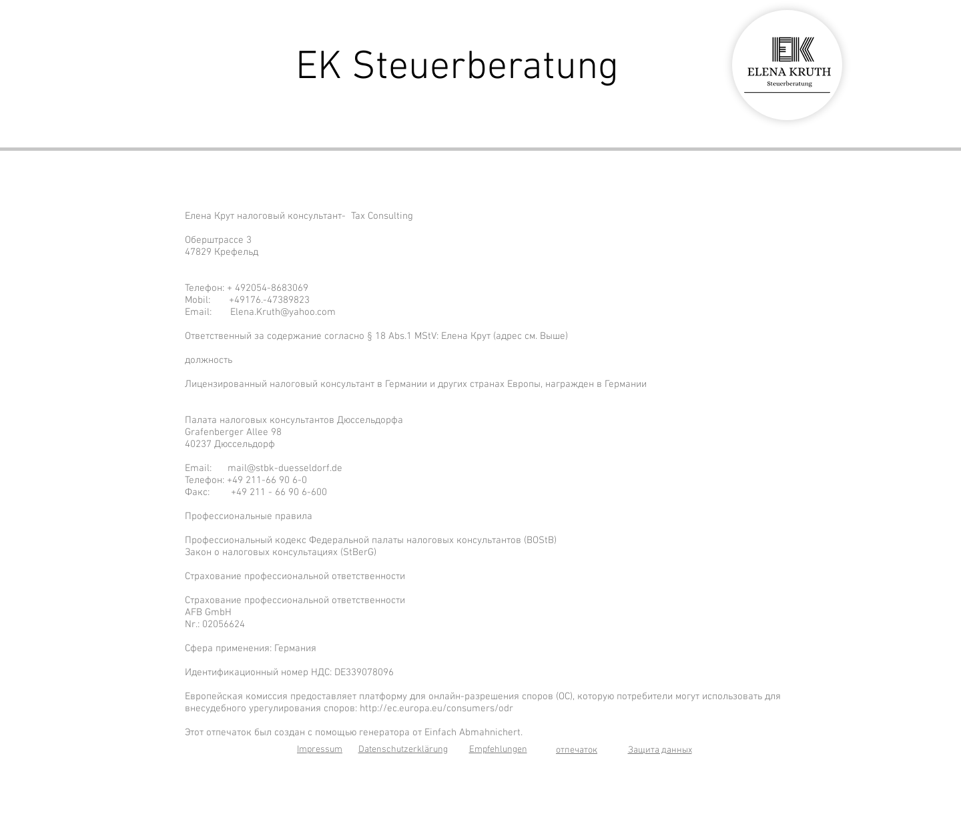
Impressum (319, 749)
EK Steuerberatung (457, 68)
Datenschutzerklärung (403, 749)
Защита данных (660, 750)
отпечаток (576, 750)
